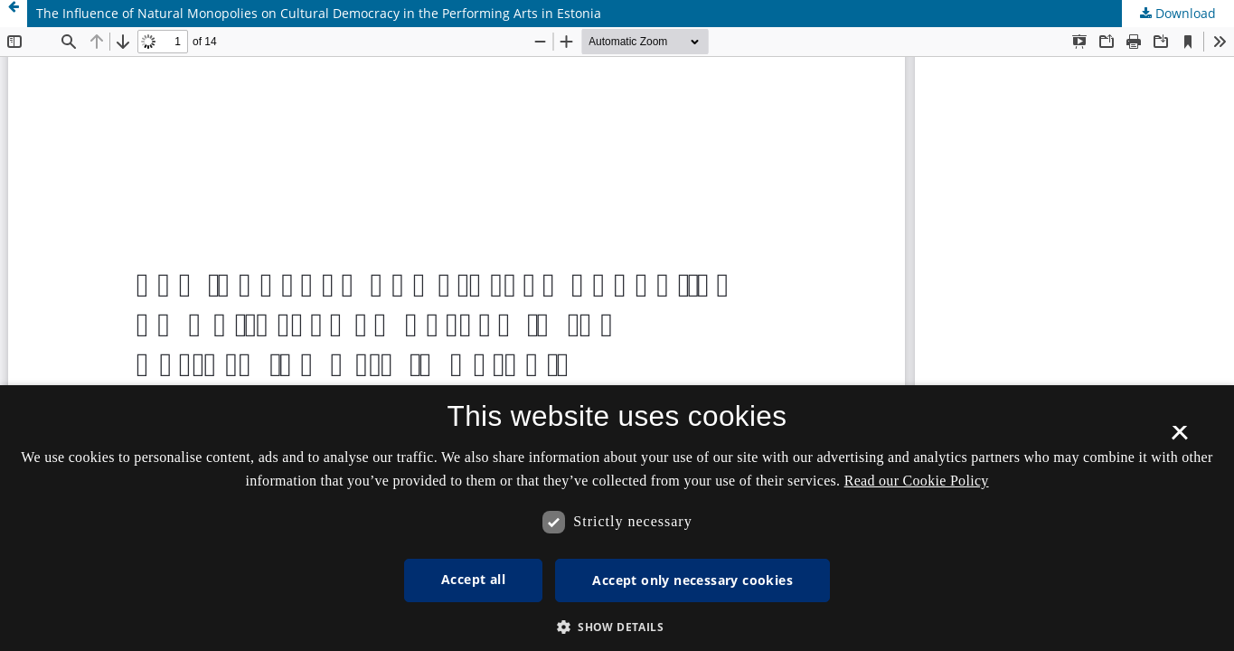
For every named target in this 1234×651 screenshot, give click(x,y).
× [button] (1179, 438)
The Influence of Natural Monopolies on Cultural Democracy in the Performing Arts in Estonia (318, 13)
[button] (617, 627)
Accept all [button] (473, 579)
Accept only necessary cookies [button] (692, 580)
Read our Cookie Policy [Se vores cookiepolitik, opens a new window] (916, 480)
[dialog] (617, 518)
